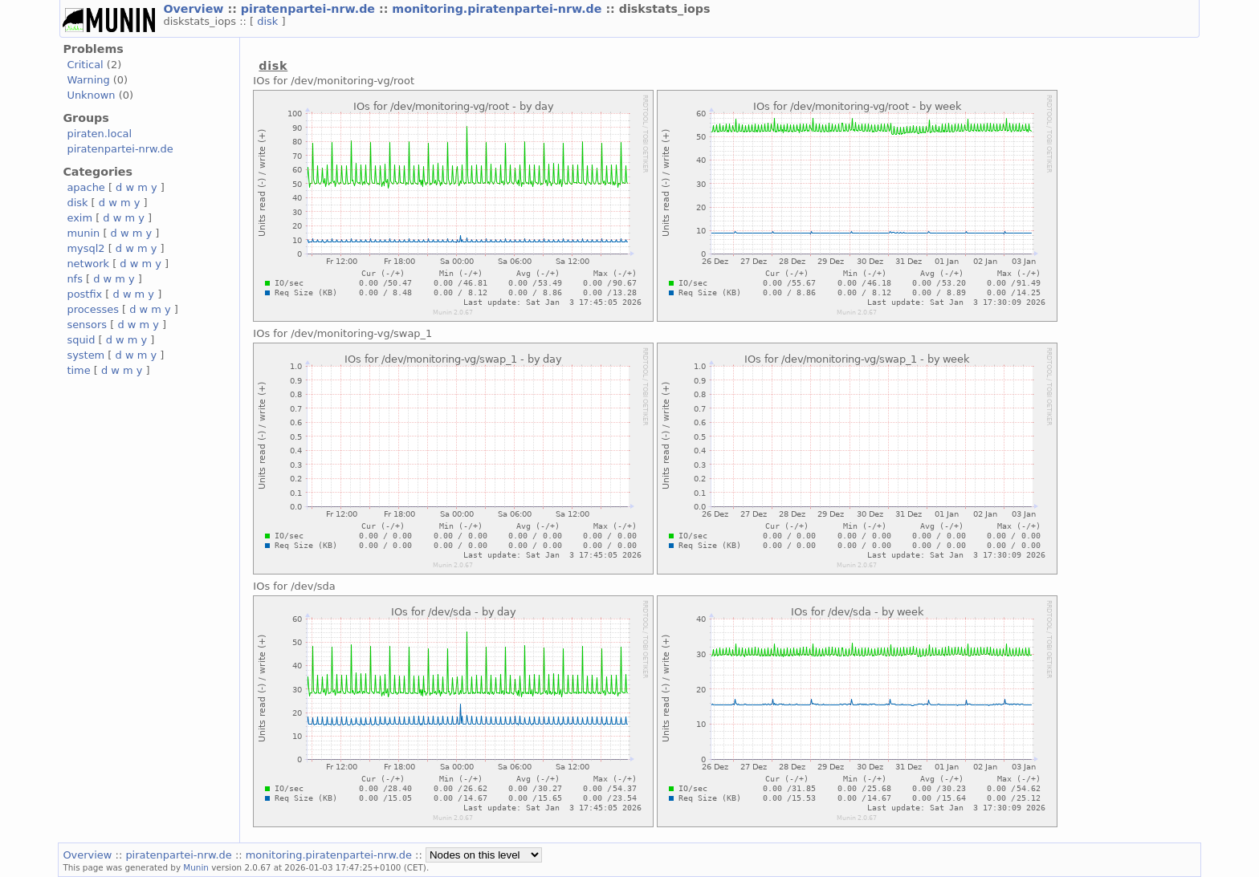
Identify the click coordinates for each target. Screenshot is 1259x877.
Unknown (91, 95)
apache (85, 187)
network (88, 264)
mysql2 (85, 248)
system (85, 355)
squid (81, 340)
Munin (196, 867)
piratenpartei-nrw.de (310, 8)
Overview (195, 8)
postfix (84, 294)
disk (269, 21)
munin (83, 233)
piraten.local (99, 134)
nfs (75, 279)
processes (93, 309)
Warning (88, 80)
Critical (85, 65)
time (78, 370)
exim (79, 218)
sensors (87, 325)
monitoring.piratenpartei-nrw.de (498, 8)
